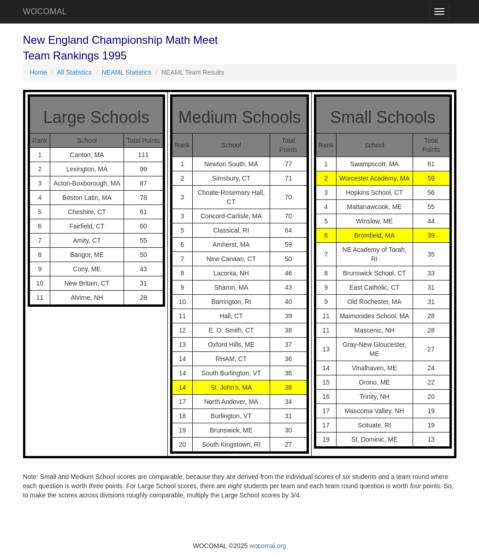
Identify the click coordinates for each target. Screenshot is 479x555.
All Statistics (74, 72)
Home (38, 72)
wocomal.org (267, 545)
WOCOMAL (45, 11)
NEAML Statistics (127, 72)
